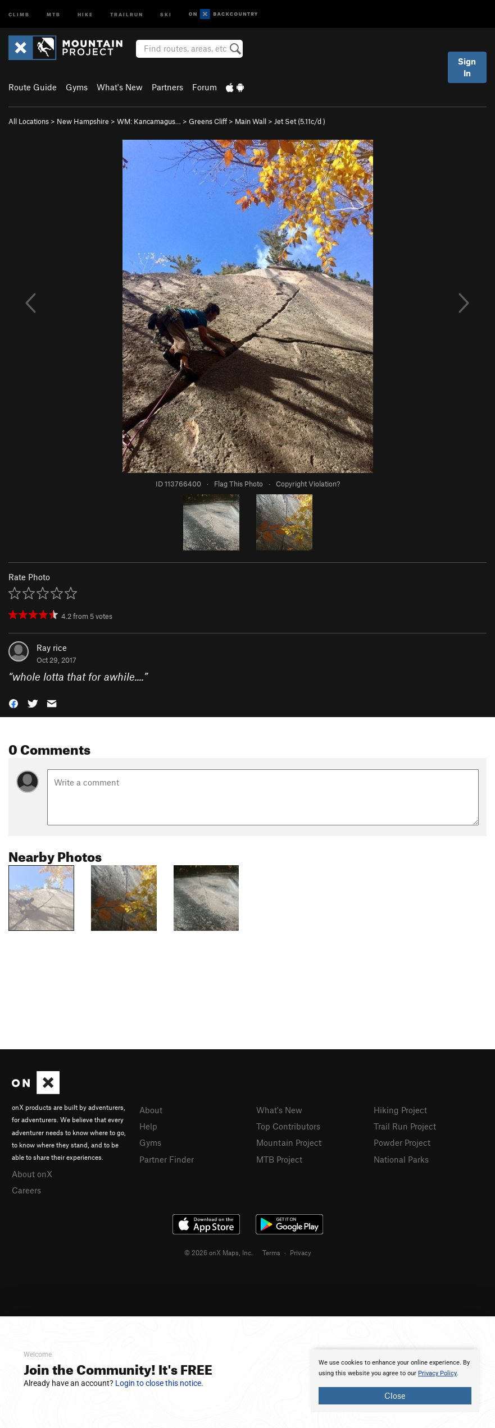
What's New (120, 87)
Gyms (77, 87)
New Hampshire (83, 121)
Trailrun (126, 13)
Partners (167, 87)
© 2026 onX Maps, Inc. (218, 1252)
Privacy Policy (437, 1373)
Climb (19, 13)
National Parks (401, 1159)
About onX (32, 1174)
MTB (54, 13)
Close (395, 1395)
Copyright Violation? (308, 483)
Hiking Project (400, 1110)
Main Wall (250, 121)
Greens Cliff (208, 121)
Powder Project (402, 1142)
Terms (271, 1252)
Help (148, 1126)
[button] (13, 702)
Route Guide (32, 87)
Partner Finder (166, 1159)
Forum (204, 87)
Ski (166, 13)
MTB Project (279, 1159)
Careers (26, 1190)
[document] (395, 1380)
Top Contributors (288, 1126)
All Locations (28, 121)
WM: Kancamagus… (149, 121)
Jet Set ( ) (299, 121)
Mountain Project (288, 1142)
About (150, 1110)
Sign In (467, 67)
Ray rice (52, 647)
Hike (85, 13)
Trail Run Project (405, 1126)
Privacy (300, 1252)
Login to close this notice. (159, 1383)
